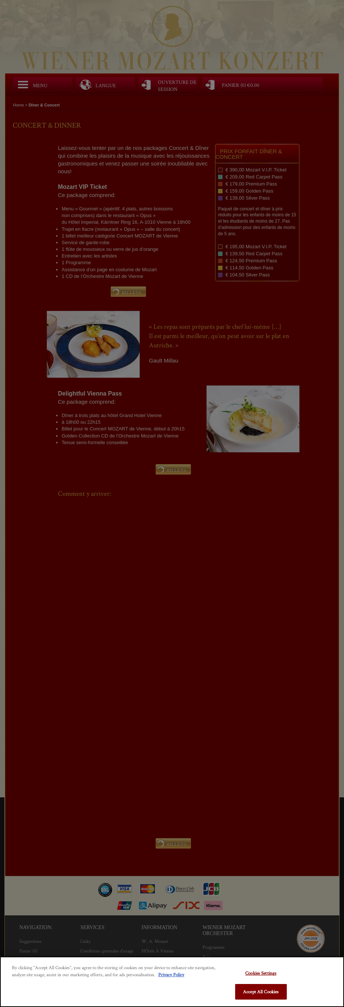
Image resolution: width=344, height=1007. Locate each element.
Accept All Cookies (261, 991)
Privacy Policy (171, 974)
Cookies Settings (260, 973)
